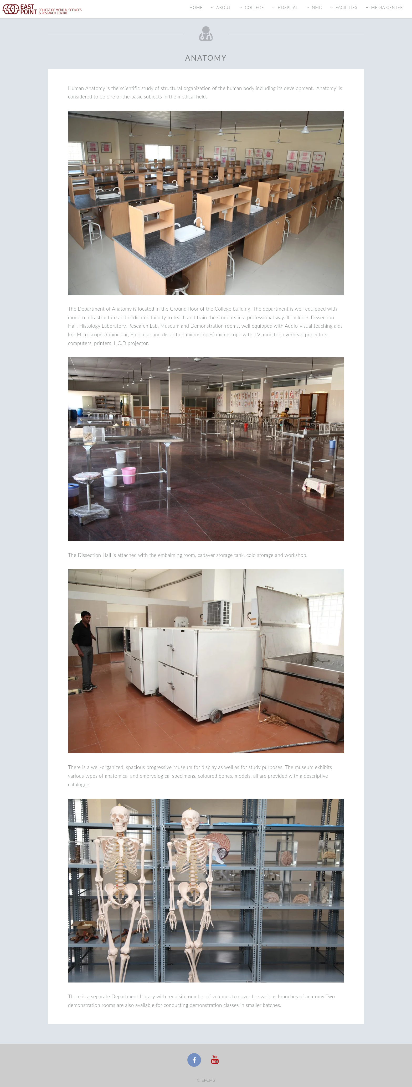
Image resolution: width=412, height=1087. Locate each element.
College (254, 7)
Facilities (347, 7)
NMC (317, 7)
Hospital (288, 7)
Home (196, 7)
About (223, 7)
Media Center (387, 7)
